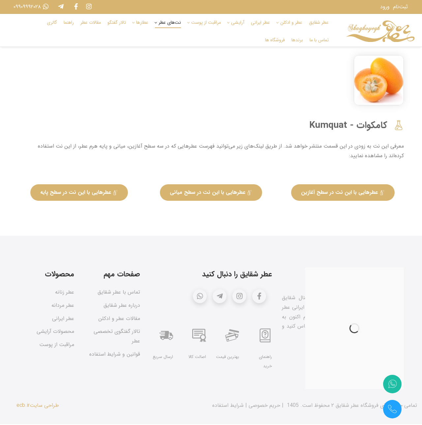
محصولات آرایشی (55, 333)
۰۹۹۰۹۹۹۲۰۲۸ (29, 7)
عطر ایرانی (63, 319)
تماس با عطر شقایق (119, 293)
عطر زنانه (64, 293)
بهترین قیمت (227, 358)
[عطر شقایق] (380, 31)
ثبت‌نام (400, 7)
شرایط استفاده (228, 406)
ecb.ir (23, 406)
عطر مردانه (62, 306)
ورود (385, 7)
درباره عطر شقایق (122, 306)
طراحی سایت (44, 406)
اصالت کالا (197, 358)
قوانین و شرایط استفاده (114, 355)
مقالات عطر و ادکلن (119, 319)
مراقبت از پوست (56, 346)
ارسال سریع (163, 358)
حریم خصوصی (264, 406)
